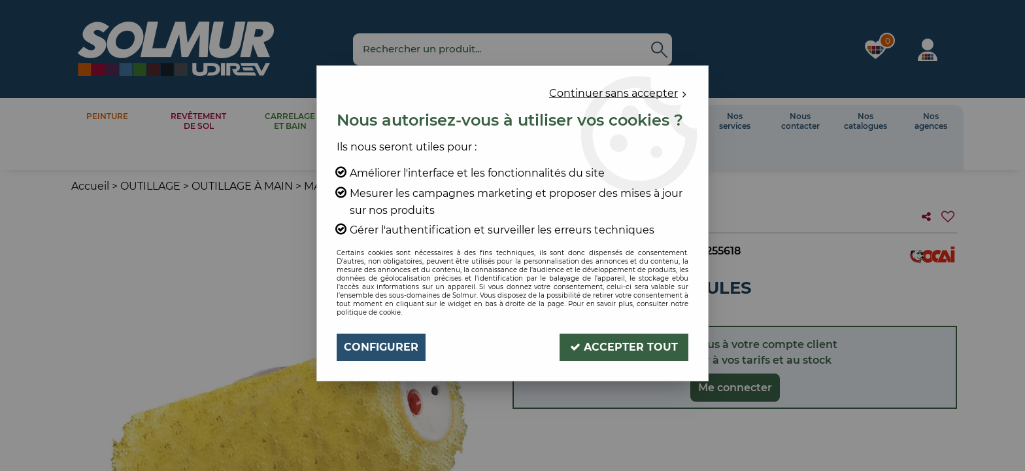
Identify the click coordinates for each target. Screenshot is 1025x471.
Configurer (381, 347)
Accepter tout (624, 347)
